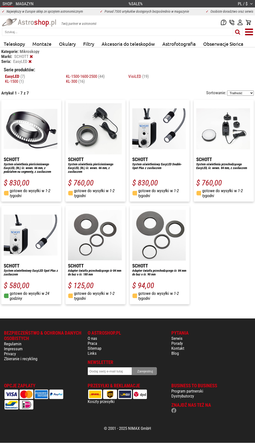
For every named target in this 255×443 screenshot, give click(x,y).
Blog (175, 353)
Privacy (10, 353)
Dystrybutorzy (182, 396)
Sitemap (94, 348)
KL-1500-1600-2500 (85, 76)
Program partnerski (187, 391)
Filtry (88, 44)
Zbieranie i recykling (20, 358)
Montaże (42, 44)
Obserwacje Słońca (223, 44)
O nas (92, 338)
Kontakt (177, 348)
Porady (177, 343)
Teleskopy (14, 44)
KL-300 (75, 81)
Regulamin (12, 343)
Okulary (67, 44)
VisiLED (138, 76)
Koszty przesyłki (101, 401)
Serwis (177, 338)
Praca (92, 343)
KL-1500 (14, 81)
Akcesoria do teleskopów (128, 44)
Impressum (13, 348)
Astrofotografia (179, 44)
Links (92, 353)
